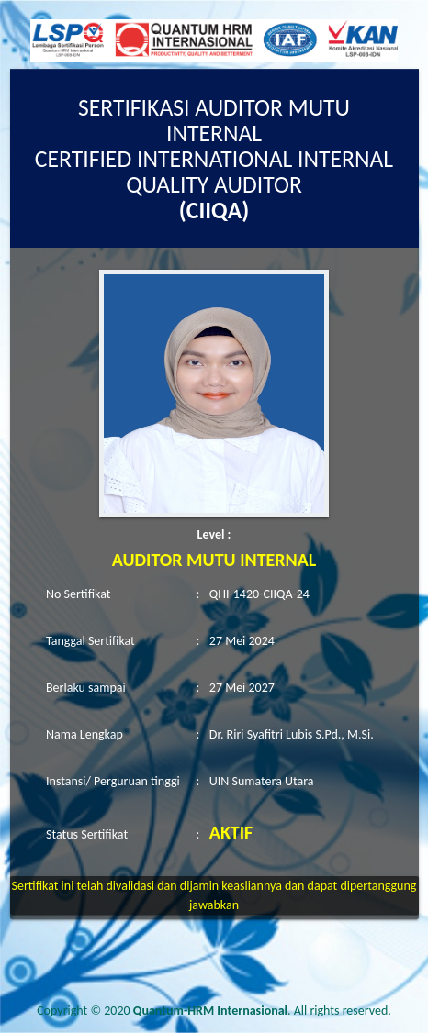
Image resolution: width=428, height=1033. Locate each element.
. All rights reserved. (262, 1010)
